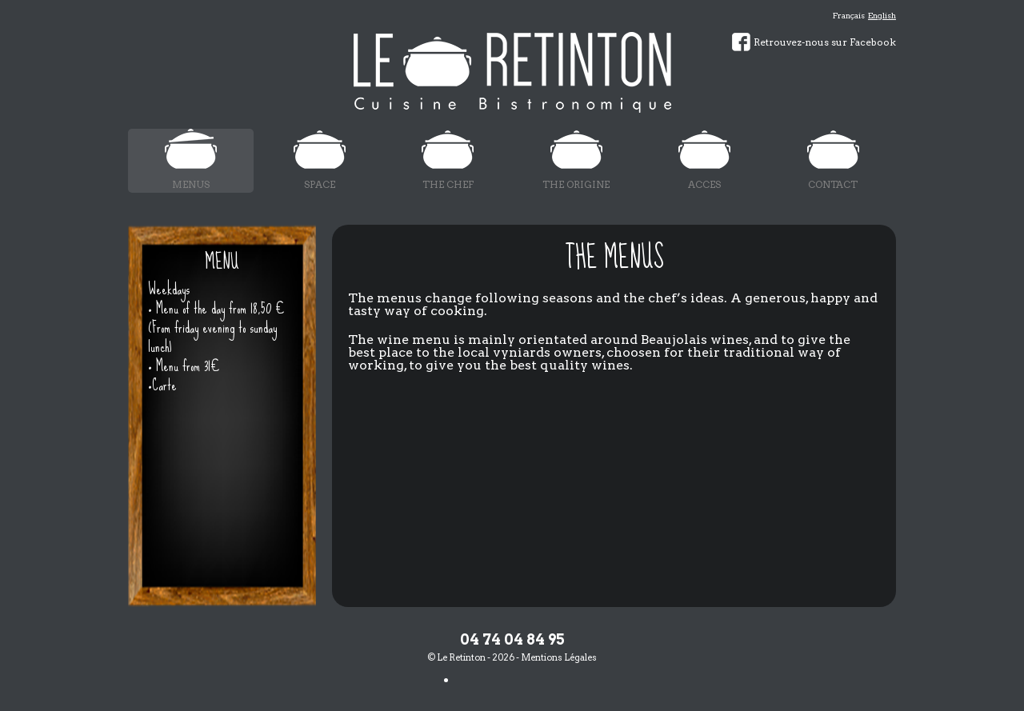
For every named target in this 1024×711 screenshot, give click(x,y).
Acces (704, 184)
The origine (576, 184)
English (882, 15)
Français (849, 15)
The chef (448, 184)
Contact (833, 184)
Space (319, 184)
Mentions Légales (559, 657)
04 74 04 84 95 (512, 639)
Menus (191, 184)
